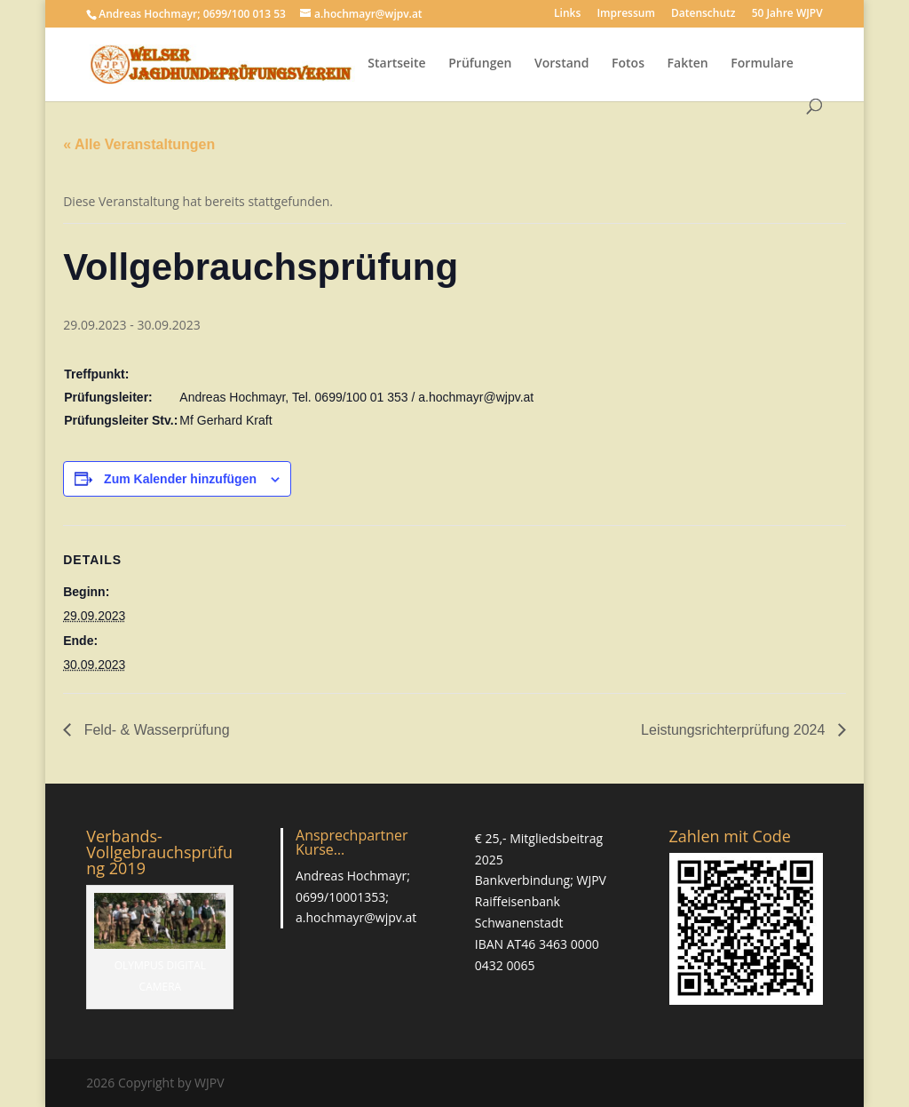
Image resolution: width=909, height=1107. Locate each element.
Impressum (625, 14)
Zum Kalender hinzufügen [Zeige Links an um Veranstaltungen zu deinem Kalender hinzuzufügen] (180, 479)
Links (567, 14)
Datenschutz (703, 14)
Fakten (688, 64)
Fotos (628, 64)
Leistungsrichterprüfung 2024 (735, 729)
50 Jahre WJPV (787, 14)
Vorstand (561, 64)
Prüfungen (479, 64)
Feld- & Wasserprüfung (154, 729)
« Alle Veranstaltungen (139, 144)
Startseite (396, 64)
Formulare (762, 64)
